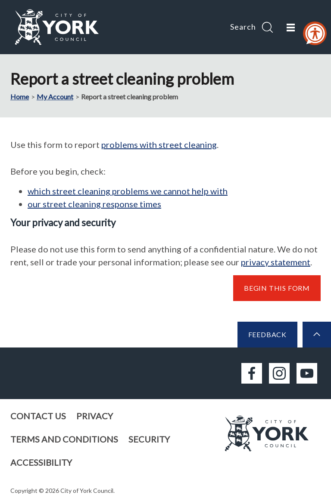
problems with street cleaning (159, 144)
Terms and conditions (64, 439)
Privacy (94, 416)
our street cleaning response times (94, 204)
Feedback (267, 334)
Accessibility (41, 462)
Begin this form (277, 288)
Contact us (38, 416)
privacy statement (275, 262)
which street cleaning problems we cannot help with (128, 191)
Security (149, 439)
